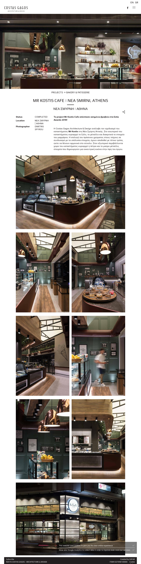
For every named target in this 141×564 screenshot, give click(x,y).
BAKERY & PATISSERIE (78, 92)
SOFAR (132, 559)
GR (136, 2)
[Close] (133, 545)
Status (19, 117)
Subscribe (10, 559)
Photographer (23, 126)
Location (20, 120)
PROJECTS (57, 92)
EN (132, 2)
